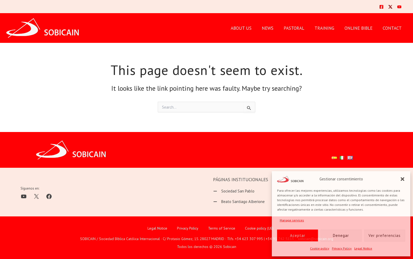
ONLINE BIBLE (360, 28)
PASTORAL (298, 28)
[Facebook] (381, 7)
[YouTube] (399, 7)
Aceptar (297, 235)
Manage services (292, 220)
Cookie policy (319, 248)
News (273, 28)
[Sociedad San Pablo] (233, 191)
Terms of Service (221, 228)
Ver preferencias (384, 235)
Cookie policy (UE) (259, 228)
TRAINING (327, 28)
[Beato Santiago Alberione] (239, 202)
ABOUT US (248, 28)
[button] (402, 179)
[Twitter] (390, 7)
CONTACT (392, 28)
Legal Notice (363, 248)
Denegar (341, 235)
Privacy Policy (342, 248)
